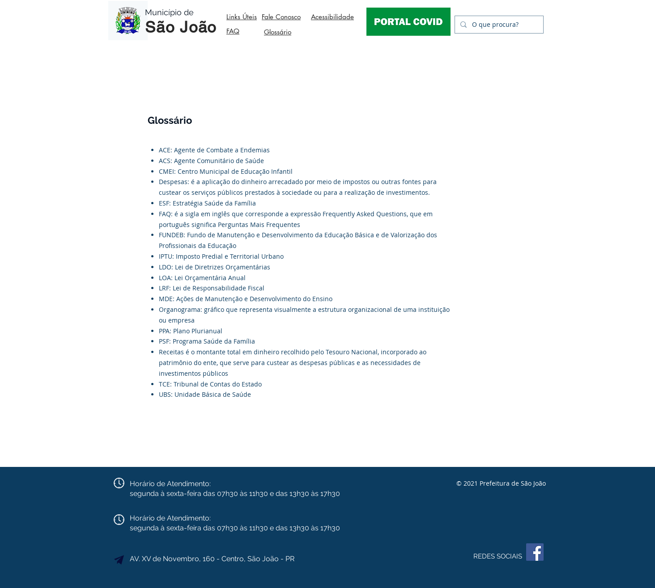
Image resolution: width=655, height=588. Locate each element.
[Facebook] (535, 552)
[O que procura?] (498, 24)
